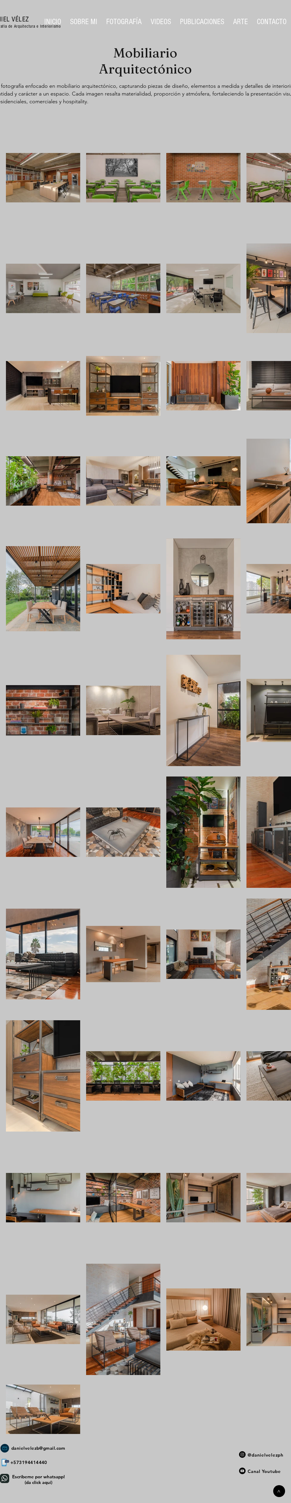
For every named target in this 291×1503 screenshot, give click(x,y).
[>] (279, 1491)
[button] (124, 21)
